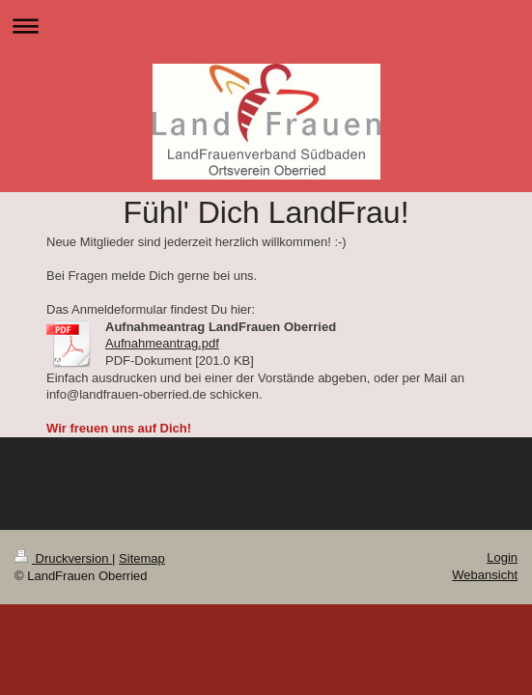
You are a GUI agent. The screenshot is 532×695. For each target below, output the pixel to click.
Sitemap (142, 558)
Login (502, 557)
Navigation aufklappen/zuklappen (266, 25)
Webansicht (485, 575)
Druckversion (63, 558)
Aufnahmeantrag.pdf (162, 343)
